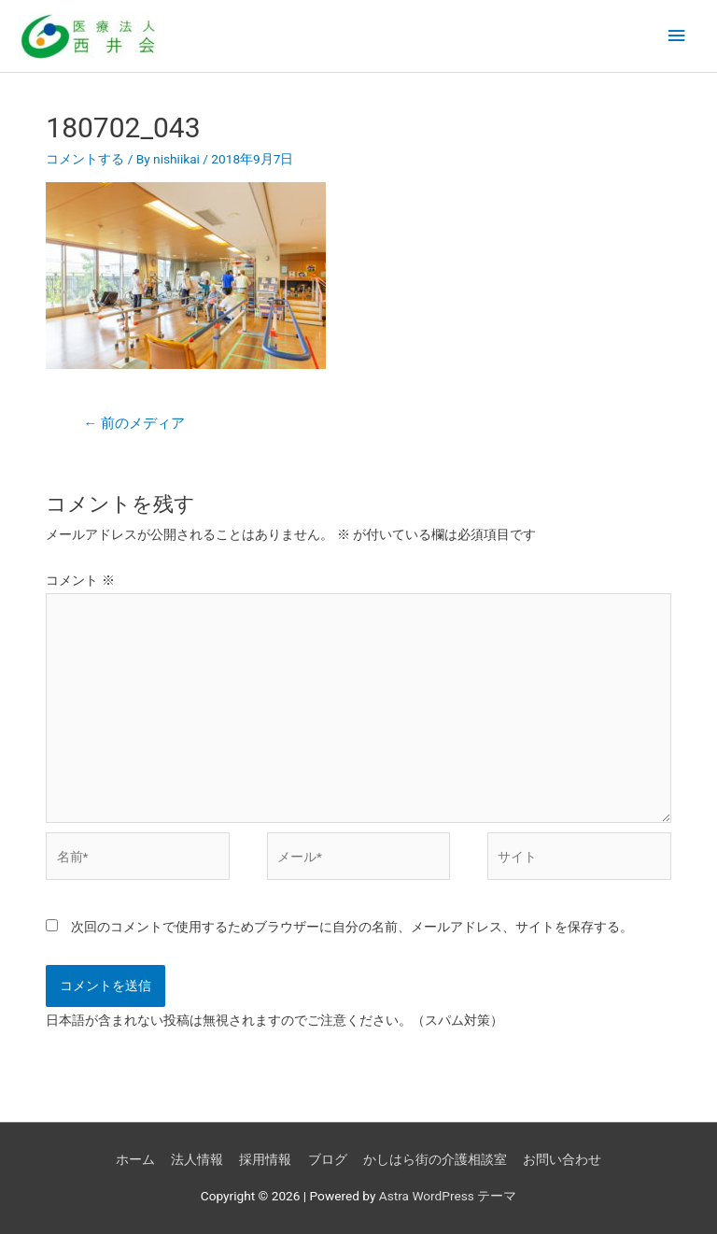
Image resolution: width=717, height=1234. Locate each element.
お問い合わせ (562, 1159)
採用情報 (265, 1159)
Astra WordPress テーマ (447, 1195)
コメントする (85, 158)
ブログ (327, 1159)
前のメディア (133, 423)
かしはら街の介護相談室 (435, 1159)
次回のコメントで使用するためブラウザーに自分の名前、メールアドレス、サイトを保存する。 (352, 926)
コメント (80, 580)
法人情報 (197, 1159)
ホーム (135, 1159)
